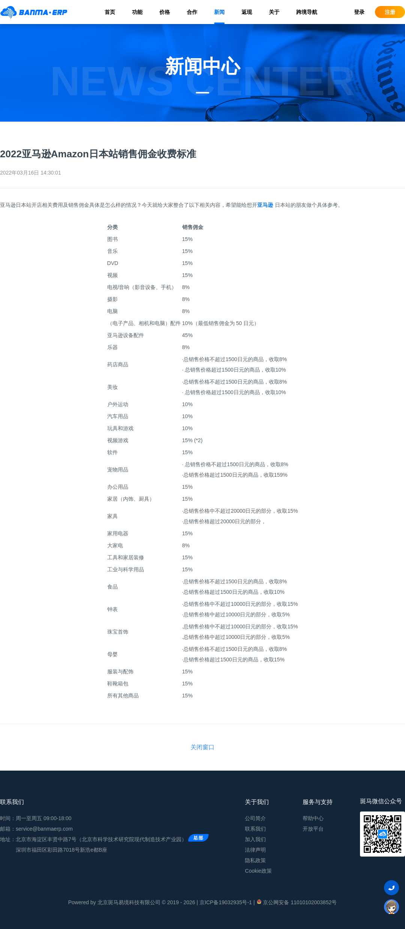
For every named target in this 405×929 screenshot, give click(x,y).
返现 (247, 12)
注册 (390, 12)
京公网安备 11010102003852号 (296, 902)
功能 (137, 12)
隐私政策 (255, 860)
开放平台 (313, 829)
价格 (164, 12)
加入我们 (255, 839)
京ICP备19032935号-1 (226, 902)
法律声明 (255, 850)
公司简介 (255, 818)
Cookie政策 (258, 871)
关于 (274, 12)
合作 (192, 12)
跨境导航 (306, 12)
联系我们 (255, 829)
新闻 (219, 12)
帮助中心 (313, 818)
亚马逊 (265, 205)
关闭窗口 (202, 747)
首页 (110, 12)
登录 (359, 12)
